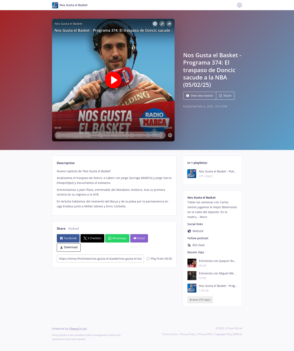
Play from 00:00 (159, 258)
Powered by (69, 329)
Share (225, 95)
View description (199, 95)
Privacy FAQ (205, 334)
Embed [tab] (73, 228)
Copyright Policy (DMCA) (228, 334)
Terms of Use (169, 334)
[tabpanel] (114, 189)
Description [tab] (66, 163)
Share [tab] (61, 228)
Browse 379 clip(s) (200, 299)
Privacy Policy (187, 334)
